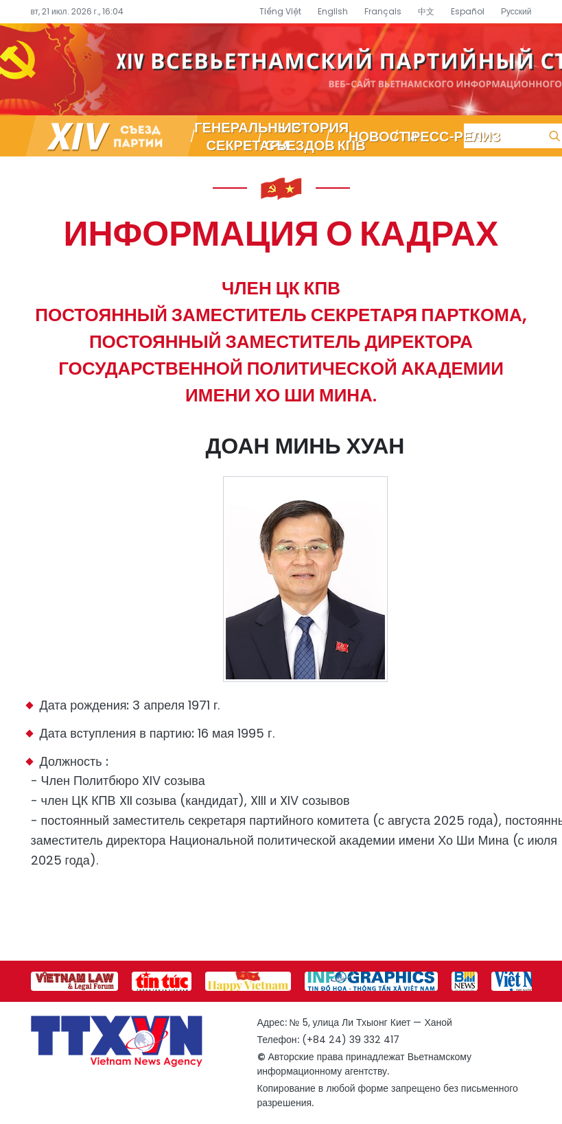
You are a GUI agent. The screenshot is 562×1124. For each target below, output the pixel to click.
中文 (426, 11)
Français (382, 11)
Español (467, 11)
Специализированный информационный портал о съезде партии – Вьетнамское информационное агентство (281, 69)
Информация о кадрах (281, 232)
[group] (74, 981)
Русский (516, 11)
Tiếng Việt (280, 11)
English (333, 11)
